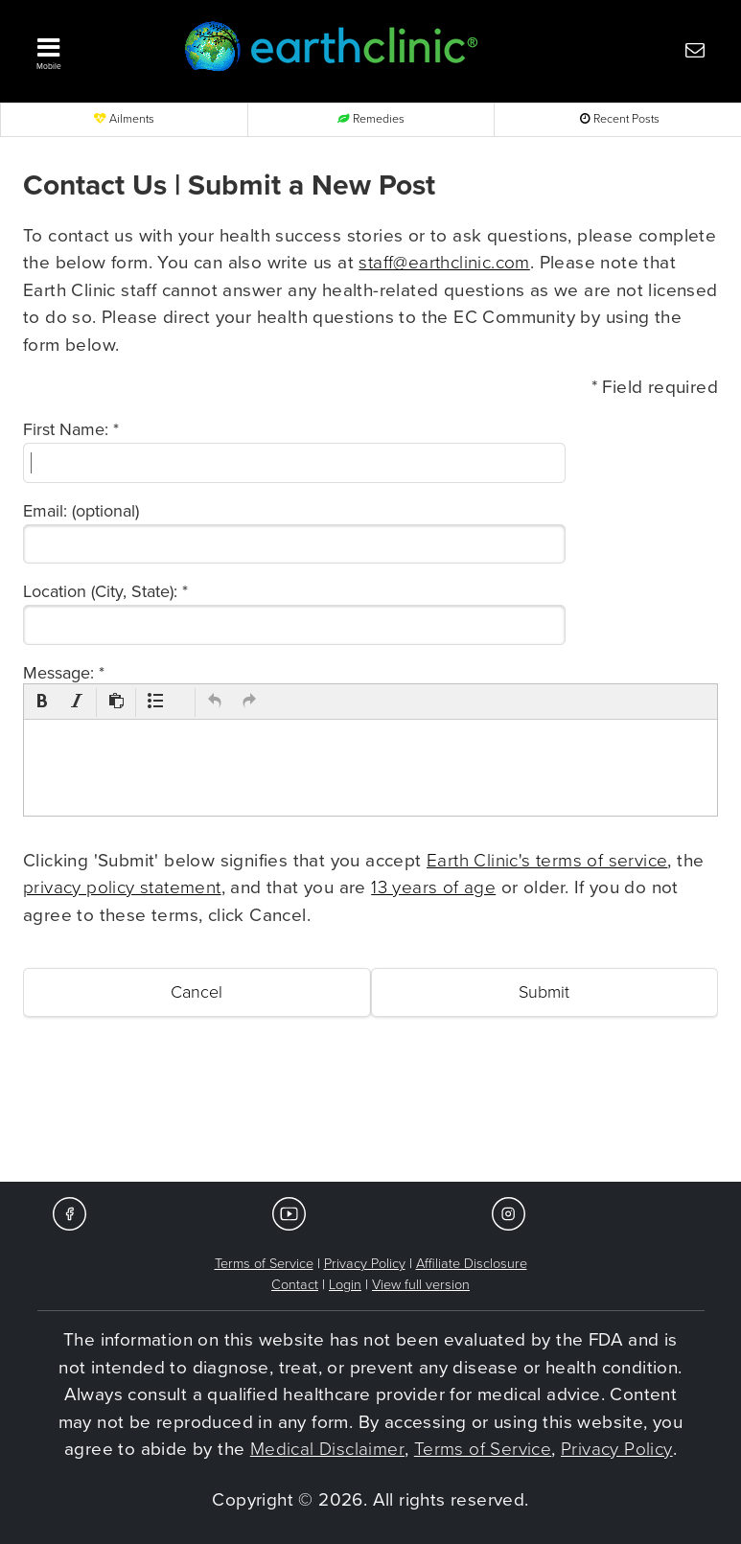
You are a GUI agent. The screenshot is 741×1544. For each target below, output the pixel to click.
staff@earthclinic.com (444, 262)
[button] (93, 48)
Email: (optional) (81, 510)
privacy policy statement (122, 887)
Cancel (196, 991)
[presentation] (42, 702)
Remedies (371, 119)
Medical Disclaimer (327, 1449)
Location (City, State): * (105, 591)
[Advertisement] (371, 1124)
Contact (294, 1285)
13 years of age (433, 887)
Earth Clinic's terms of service (547, 860)
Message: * (63, 672)
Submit (544, 991)
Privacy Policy (364, 1264)
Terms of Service (264, 1264)
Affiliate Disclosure (471, 1264)
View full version (421, 1285)
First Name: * (71, 429)
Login (345, 1285)
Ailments (124, 119)
